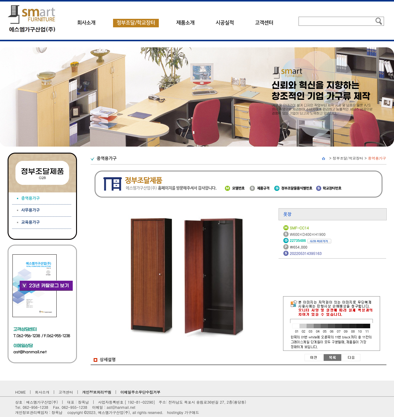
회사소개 (86, 22)
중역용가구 (377, 158)
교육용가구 (30, 222)
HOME (20, 392)
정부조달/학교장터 (136, 22)
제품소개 (185, 22)
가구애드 (192, 412)
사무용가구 (30, 210)
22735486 (311, 241)
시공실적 (225, 22)
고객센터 (264, 22)
